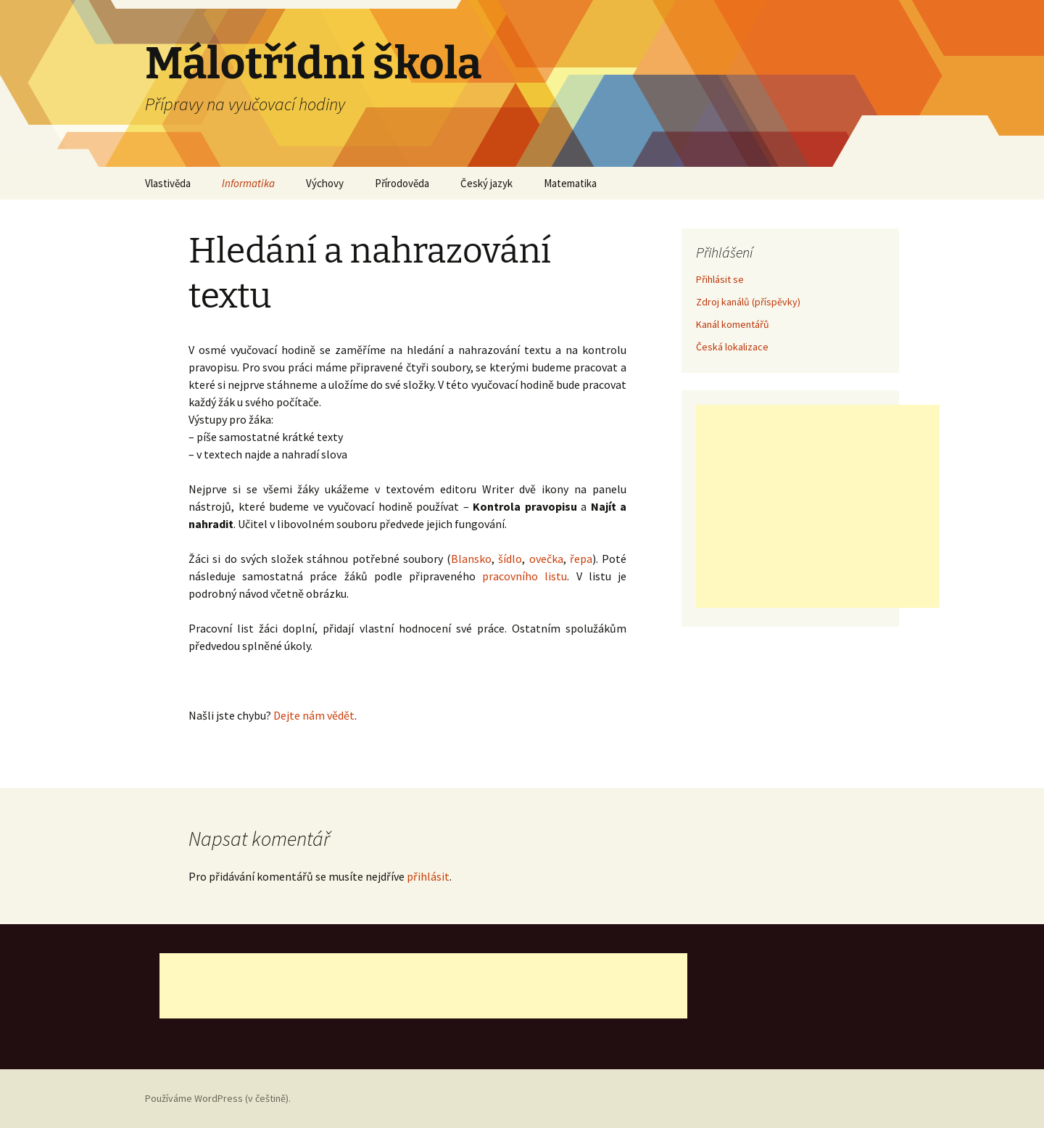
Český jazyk (486, 183)
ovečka (546, 558)
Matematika (570, 183)
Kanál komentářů (732, 324)
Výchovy (325, 183)
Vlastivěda (168, 183)
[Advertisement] (818, 506)
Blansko (471, 558)
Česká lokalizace (732, 346)
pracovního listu (524, 576)
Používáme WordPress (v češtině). (218, 1098)
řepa (581, 558)
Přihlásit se (720, 279)
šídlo (510, 558)
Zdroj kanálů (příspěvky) (748, 301)
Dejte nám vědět (314, 715)
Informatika (248, 183)
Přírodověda (402, 183)
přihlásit (428, 876)
